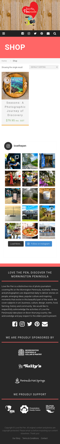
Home (4, 61)
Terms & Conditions (30, 438)
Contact (44, 438)
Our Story (16, 438)
